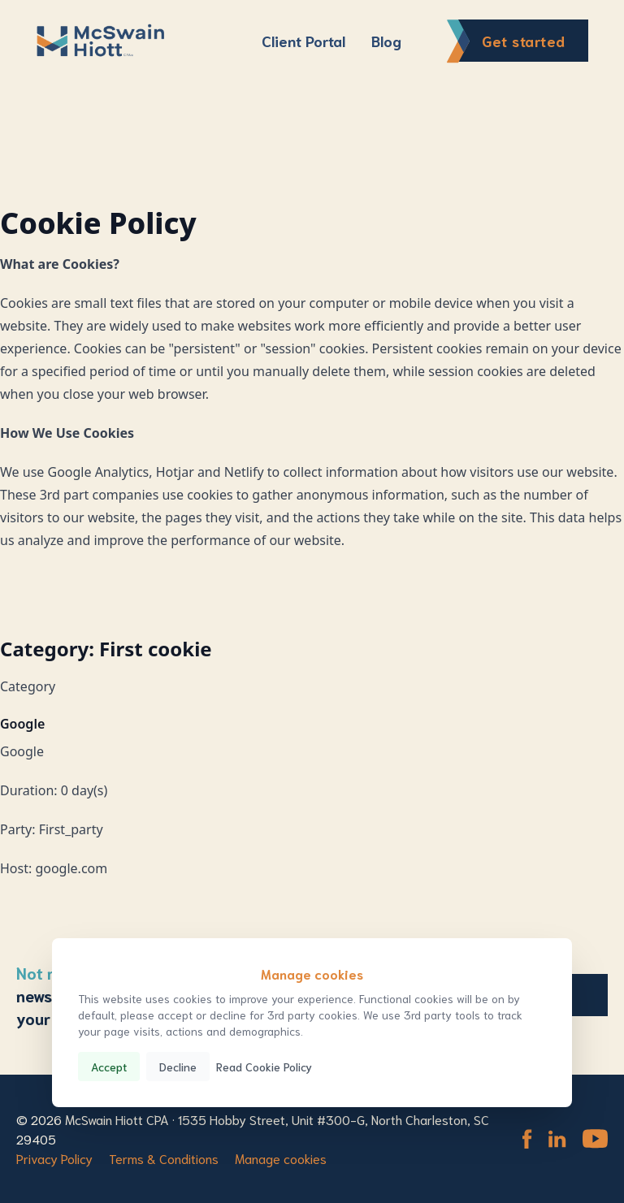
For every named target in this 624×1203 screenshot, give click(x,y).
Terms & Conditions (164, 1157)
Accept (109, 1066)
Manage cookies (281, 1157)
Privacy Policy (54, 1157)
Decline (178, 1066)
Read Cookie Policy (264, 1066)
